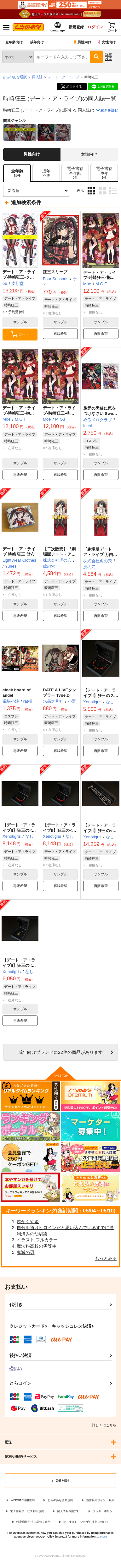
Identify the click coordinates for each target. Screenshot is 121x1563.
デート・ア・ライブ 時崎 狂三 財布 (19, 552)
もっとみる (106, 1258)
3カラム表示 (91, 191)
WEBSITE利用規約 (23, 1500)
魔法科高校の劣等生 (36, 1246)
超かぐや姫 (28, 1221)
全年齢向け (14, 42)
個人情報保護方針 (68, 1511)
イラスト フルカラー (37, 1239)
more (103, 1536)
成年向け (37, 42)
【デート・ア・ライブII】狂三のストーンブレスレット (100, 695)
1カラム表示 (113, 191)
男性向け (82, 42)
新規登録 (76, 27)
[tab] (46, 173)
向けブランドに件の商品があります (60, 1052)
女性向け (106, 42)
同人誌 (37, 77)
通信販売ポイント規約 (100, 1500)
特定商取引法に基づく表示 (33, 1521)
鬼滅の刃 (25, 1252)
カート (20, 334)
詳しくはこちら (104, 1425)
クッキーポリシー (104, 1511)
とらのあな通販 (15, 77)
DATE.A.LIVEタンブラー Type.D (59, 693)
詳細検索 (108, 57)
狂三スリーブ (55, 272)
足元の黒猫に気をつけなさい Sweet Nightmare (100, 413)
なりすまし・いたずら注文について (86, 1521)
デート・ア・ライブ (54, 98)
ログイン (94, 27)
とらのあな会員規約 (60, 1500)
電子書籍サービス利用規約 (27, 1511)
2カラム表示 (102, 191)
